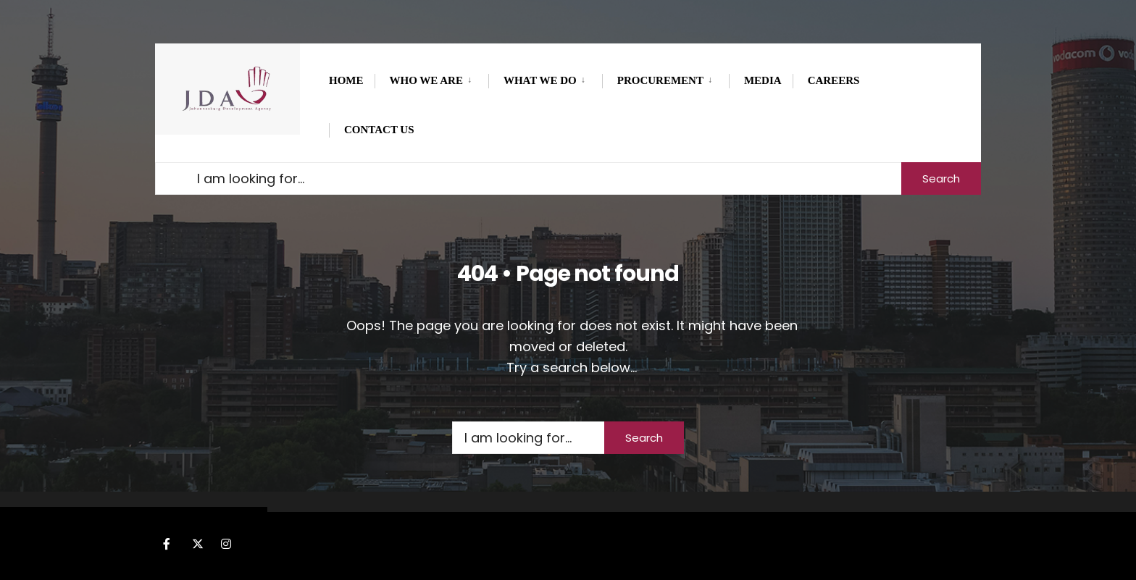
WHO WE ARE (426, 80)
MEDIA (763, 80)
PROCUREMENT (660, 80)
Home (346, 80)
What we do (540, 80)
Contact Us (379, 129)
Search (941, 178)
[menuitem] (431, 78)
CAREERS (834, 80)
